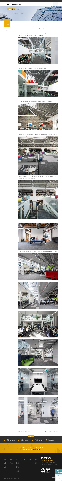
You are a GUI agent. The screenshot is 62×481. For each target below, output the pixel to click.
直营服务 (11, 459)
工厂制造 (17, 466)
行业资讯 (36, 462)
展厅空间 (17, 470)
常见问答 (7, 35)
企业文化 (5, 462)
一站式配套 (11, 463)
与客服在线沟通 (36, 449)
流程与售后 (11, 462)
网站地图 (5, 478)
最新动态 (7, 30)
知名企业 (17, 459)
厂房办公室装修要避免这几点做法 (53, 431)
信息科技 (17, 463)
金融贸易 (17, 462)
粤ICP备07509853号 (16, 478)
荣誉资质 (5, 463)
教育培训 (17, 467)
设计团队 (30, 459)
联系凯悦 (5, 459)
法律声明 (12, 478)
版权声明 (8, 478)
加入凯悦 (5, 467)
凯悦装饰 (14, 4)
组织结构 (5, 466)
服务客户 (23, 459)
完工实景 (17, 471)
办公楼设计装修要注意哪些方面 (25, 431)
